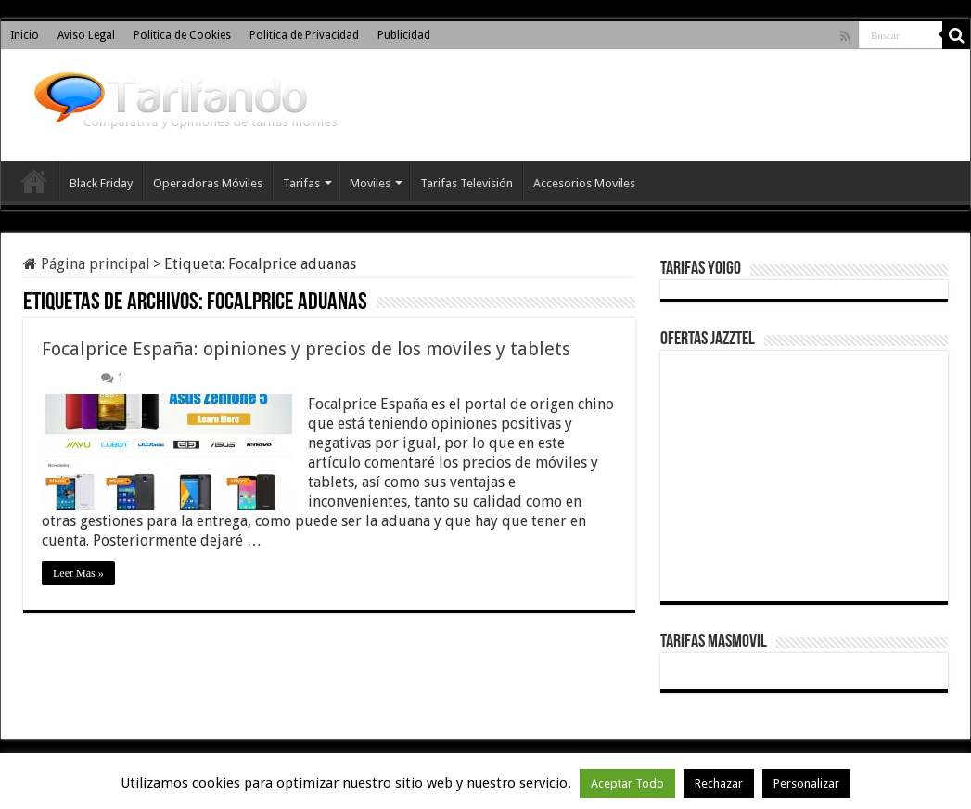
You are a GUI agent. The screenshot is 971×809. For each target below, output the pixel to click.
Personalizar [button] (806, 783)
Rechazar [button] (719, 783)
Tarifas (301, 183)
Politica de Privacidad (304, 35)
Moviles (370, 183)
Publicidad (403, 35)
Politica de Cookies (182, 35)
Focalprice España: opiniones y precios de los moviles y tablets (306, 349)
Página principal (86, 264)
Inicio (24, 35)
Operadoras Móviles (207, 183)
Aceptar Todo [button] (627, 783)
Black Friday (101, 183)
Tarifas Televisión (466, 183)
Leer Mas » (78, 573)
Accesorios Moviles (584, 183)
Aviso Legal (86, 35)
